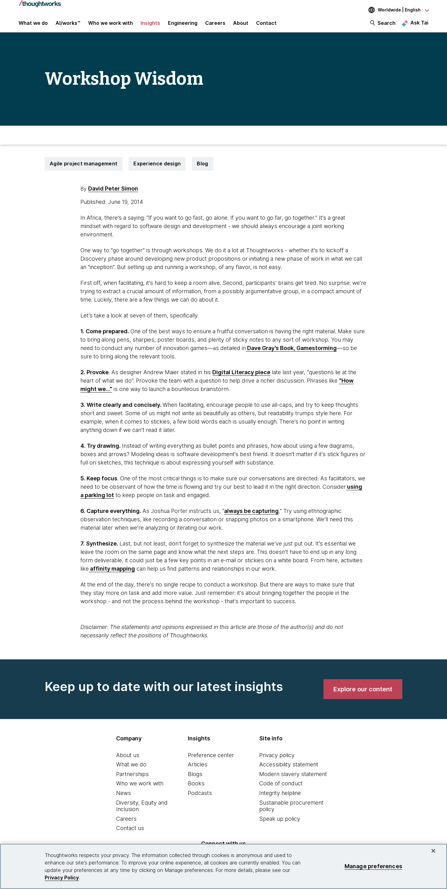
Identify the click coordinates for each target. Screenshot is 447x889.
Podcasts (200, 798)
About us (127, 760)
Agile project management (83, 169)
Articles (197, 770)
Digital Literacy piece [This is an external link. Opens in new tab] (241, 377)
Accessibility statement (288, 770)
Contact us (130, 833)
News (123, 798)
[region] (223, 866)
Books (196, 789)
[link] (362, 694)
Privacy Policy (62, 877)
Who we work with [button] (110, 25)
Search (386, 25)
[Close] (433, 851)
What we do (131, 770)
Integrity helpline (280, 798)
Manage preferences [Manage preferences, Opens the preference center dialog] (373, 866)
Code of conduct (281, 789)
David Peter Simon (113, 194)
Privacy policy (277, 760)
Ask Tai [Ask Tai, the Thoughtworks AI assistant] (419, 25)
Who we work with (139, 789)
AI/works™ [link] (68, 25)
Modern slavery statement (293, 779)
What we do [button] (33, 25)
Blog (202, 169)
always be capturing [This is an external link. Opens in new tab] (251, 516)
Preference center (211, 760)
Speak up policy (279, 824)
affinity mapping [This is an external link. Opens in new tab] (112, 574)
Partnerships (132, 779)
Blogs (195, 779)
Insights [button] (150, 25)
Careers (126, 824)
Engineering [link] (182, 25)
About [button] (240, 25)
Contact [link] (266, 25)
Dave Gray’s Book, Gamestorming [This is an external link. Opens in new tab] (291, 353)
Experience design (157, 169)
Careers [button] (215, 25)
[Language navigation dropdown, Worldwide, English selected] (394, 10)
